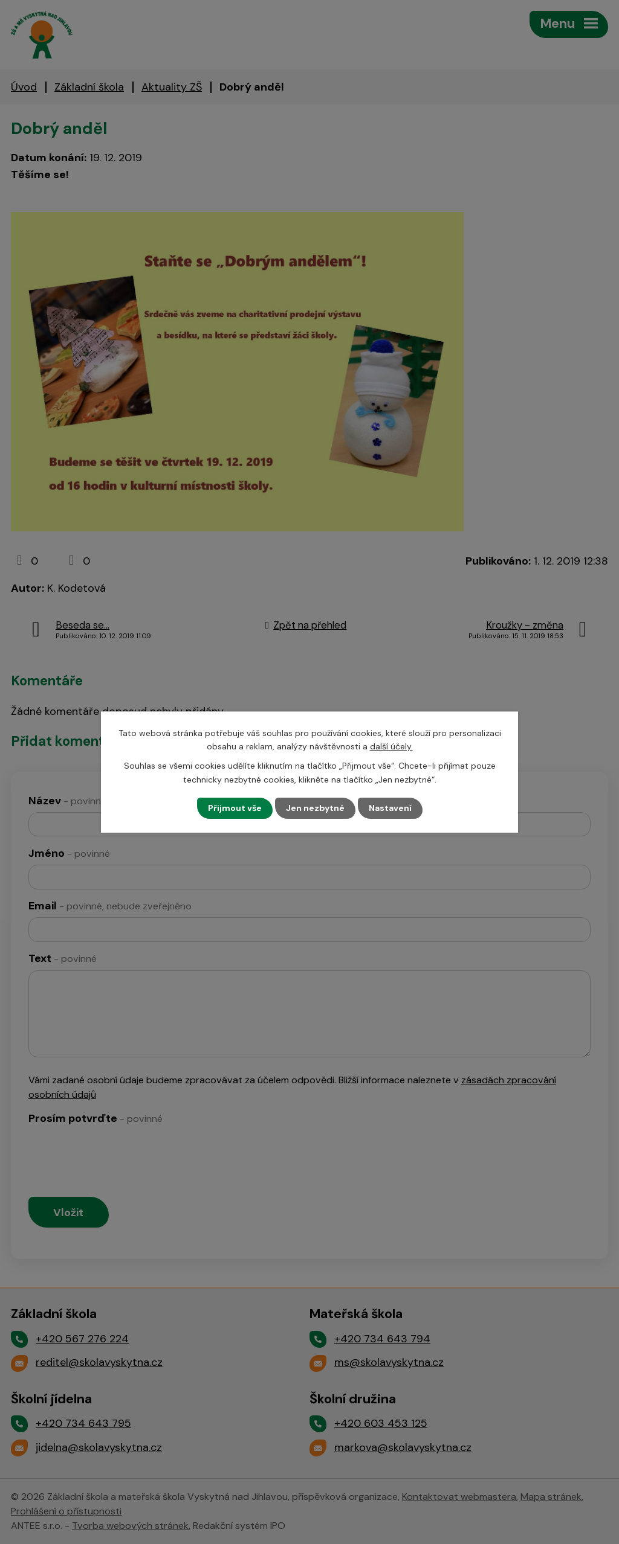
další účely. (391, 746)
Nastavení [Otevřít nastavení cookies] (390, 807)
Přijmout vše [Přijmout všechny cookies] (235, 807)
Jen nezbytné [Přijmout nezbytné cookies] (315, 807)
